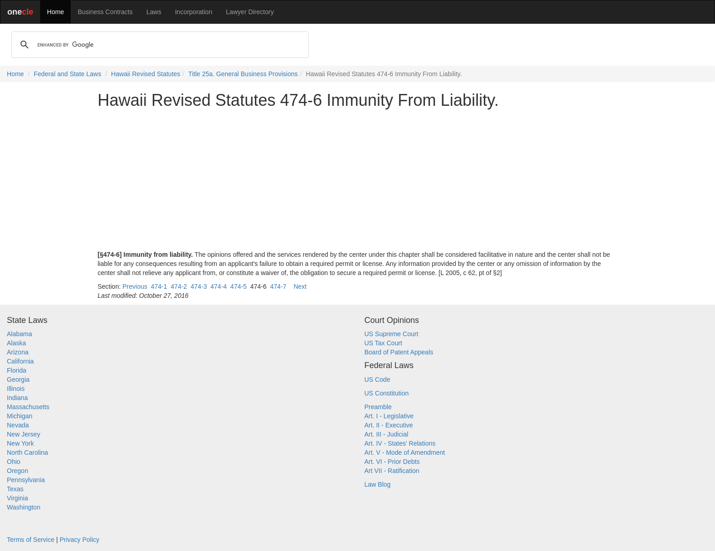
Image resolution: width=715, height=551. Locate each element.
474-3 (199, 286)
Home (55, 12)
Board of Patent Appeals (398, 352)
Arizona (17, 352)
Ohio (14, 461)
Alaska (16, 343)
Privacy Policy (79, 539)
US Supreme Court (391, 334)
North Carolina (27, 452)
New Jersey (23, 434)
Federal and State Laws (67, 74)
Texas (15, 489)
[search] (158, 44)
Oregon (17, 470)
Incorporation (193, 12)
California (20, 361)
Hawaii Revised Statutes (146, 74)
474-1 (159, 286)
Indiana (17, 397)
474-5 (238, 286)
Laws (153, 12)
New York (20, 443)
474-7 (278, 286)
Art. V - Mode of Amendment (404, 452)
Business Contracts (105, 12)
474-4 (219, 286)
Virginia (17, 498)
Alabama (19, 334)
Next (300, 286)
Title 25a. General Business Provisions (243, 74)
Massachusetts (28, 407)
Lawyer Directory (250, 12)
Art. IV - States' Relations (399, 443)
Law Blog (377, 484)
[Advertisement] (357, 180)
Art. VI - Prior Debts (392, 461)
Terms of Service (30, 539)
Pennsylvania (26, 479)
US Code (377, 379)
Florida (16, 370)
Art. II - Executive (388, 425)
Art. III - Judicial (386, 434)
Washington (23, 507)
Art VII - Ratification (392, 470)
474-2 (179, 286)
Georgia (18, 379)
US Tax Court (383, 343)
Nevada (18, 425)
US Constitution (386, 393)
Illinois (16, 388)
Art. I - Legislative (389, 416)
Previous (134, 286)
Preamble (378, 407)
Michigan (19, 416)
